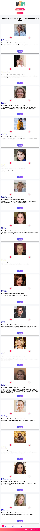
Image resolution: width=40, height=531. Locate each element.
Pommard (3, 385)
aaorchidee (3, 196)
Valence (2, 228)
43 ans (11, 479)
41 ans (6, 354)
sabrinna (3, 321)
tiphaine (2, 227)
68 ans (7, 40)
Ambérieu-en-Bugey (5, 479)
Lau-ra (2, 478)
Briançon (3, 510)
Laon (2, 291)
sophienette (3, 447)
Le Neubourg (3, 72)
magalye (3, 415)
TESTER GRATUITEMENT (20, 9)
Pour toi (2, 39)
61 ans (7, 385)
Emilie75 (3, 165)
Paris (2, 166)
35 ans (11, 197)
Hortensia (3, 259)
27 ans (5, 166)
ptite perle (3, 353)
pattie (2, 509)
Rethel (2, 260)
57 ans (7, 134)
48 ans (7, 416)
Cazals (2, 448)
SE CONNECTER (20, 12)
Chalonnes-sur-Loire (5, 197)
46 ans (4, 103)
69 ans (8, 72)
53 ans (5, 322)
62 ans (5, 260)
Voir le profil (20, 51)
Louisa (2, 71)
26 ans (5, 291)
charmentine (3, 133)
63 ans (6, 448)
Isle (2, 103)
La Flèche (3, 134)
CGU (27, 529)
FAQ (25, 529)
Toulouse (3, 416)
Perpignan (3, 40)
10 (23, 526)
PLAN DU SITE (32, 529)
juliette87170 (3, 102)
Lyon (2, 322)
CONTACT (37, 529)
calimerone (3, 384)
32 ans (6, 228)
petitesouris (3, 290)
